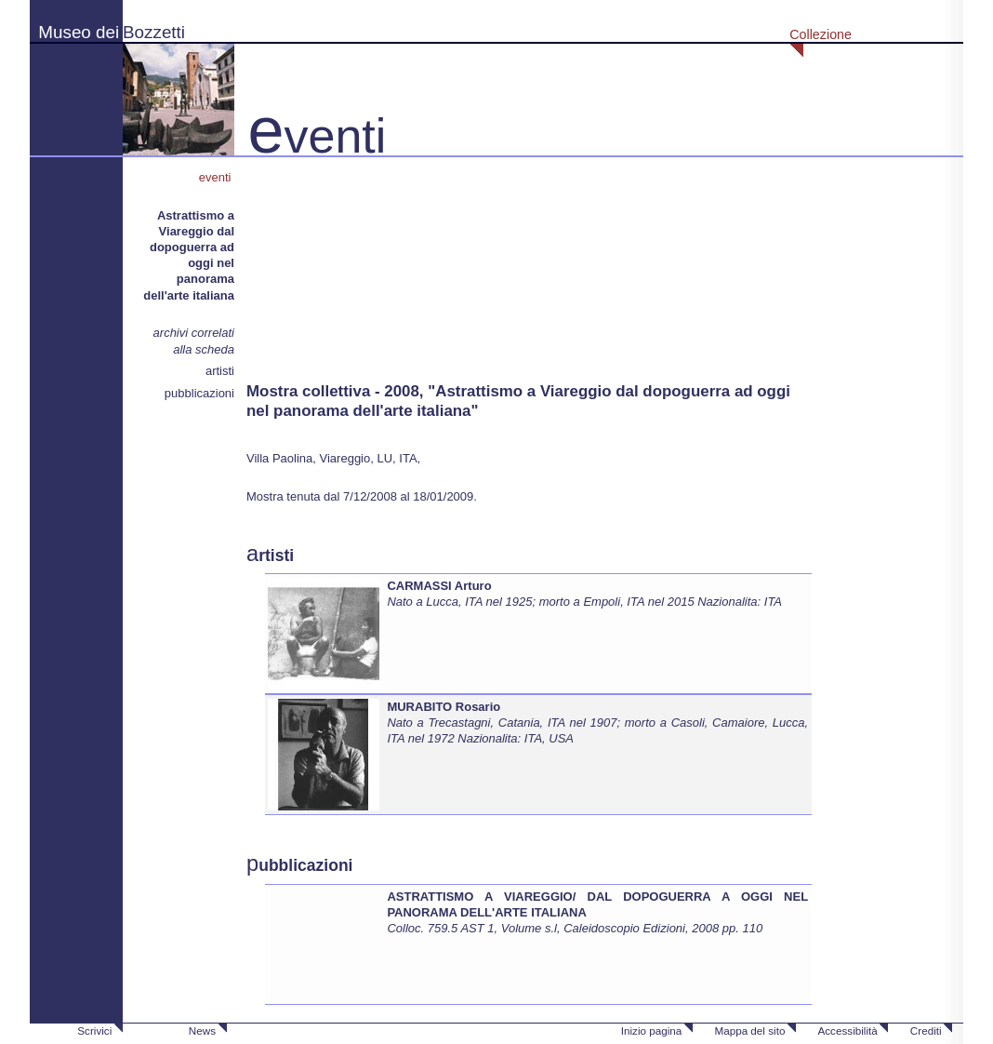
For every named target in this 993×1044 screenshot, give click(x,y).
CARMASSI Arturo (439, 586)
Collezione (820, 34)
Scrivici (94, 1030)
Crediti (926, 1030)
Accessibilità (847, 1030)
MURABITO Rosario (443, 707)
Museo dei (78, 32)
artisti (219, 371)
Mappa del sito (749, 1030)
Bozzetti (154, 32)
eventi (216, 177)
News (202, 1030)
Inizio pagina (651, 1030)
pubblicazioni (199, 393)
